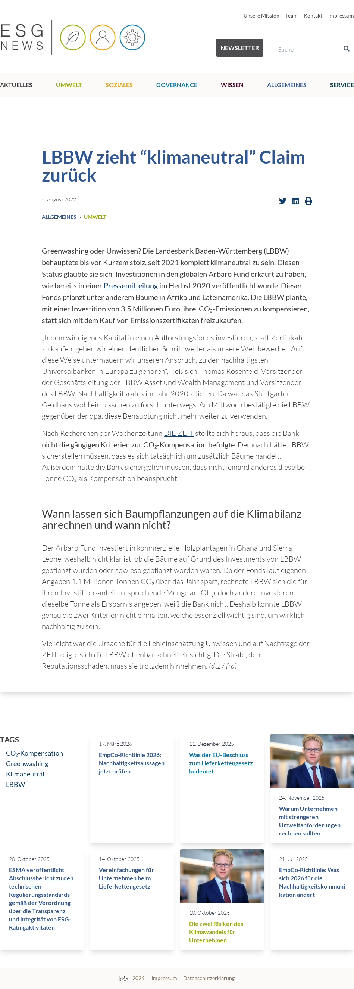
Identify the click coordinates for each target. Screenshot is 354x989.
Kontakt (313, 15)
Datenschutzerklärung (209, 978)
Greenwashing (27, 763)
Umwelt (69, 84)
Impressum (341, 15)
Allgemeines (287, 84)
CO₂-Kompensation (34, 753)
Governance (176, 84)
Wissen (232, 84)
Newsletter (239, 47)
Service (342, 84)
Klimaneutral (25, 774)
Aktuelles (16, 84)
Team (291, 15)
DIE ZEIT (179, 433)
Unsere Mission (261, 15)
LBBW (15, 784)
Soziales (119, 84)
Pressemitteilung (131, 285)
